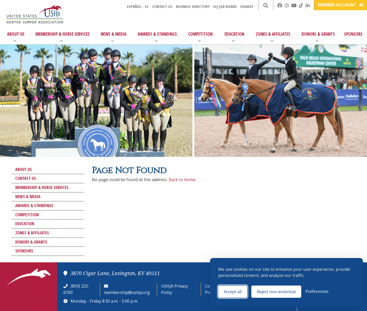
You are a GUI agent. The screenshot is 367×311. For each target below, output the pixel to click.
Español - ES (138, 6)
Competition (200, 37)
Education (234, 37)
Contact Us (162, 6)
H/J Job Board (225, 6)
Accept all (233, 291)
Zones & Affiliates (273, 37)
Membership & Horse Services (62, 37)
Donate (246, 6)
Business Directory (193, 6)
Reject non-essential (276, 291)
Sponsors (353, 34)
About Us (15, 37)
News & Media (113, 37)
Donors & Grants (318, 37)
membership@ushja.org (127, 292)
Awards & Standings (157, 37)
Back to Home (182, 179)
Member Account (340, 5)
